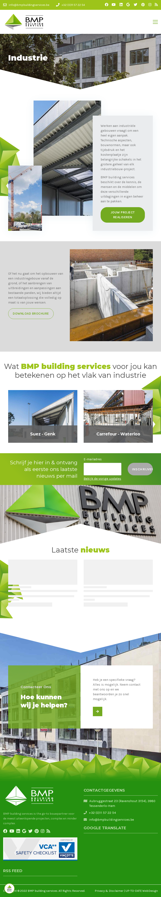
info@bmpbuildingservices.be (111, 820)
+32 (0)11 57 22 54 (102, 813)
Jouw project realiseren (123, 215)
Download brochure (31, 313)
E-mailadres (93, 459)
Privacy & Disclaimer (109, 891)
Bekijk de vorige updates (102, 479)
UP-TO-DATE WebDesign (142, 891)
